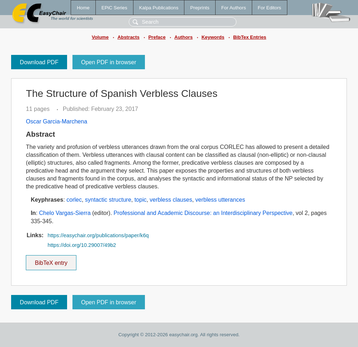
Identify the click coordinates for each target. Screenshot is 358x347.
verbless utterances (220, 200)
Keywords (213, 37)
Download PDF (39, 62)
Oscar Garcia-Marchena (56, 121)
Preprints (199, 7)
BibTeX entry (51, 260)
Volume (100, 37)
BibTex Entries (249, 37)
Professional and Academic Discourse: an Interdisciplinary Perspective (203, 213)
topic (141, 200)
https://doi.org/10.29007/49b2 (82, 245)
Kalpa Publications (159, 7)
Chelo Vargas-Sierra (65, 213)
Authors (183, 37)
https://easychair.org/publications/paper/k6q (98, 235)
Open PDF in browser (108, 62)
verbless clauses (171, 200)
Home (83, 7)
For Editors (269, 7)
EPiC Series (114, 7)
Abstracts (128, 37)
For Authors (233, 7)
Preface (156, 37)
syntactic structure (108, 200)
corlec (74, 200)
